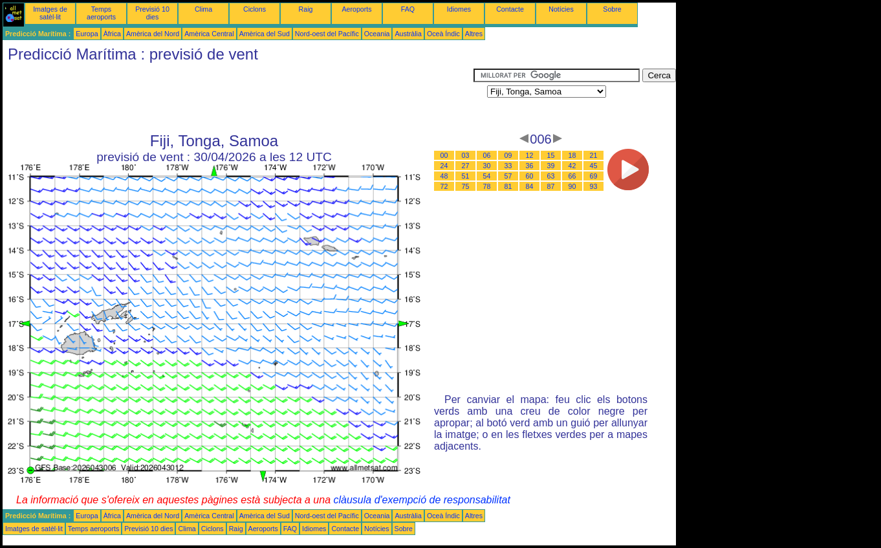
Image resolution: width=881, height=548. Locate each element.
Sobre (612, 9)
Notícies (561, 9)
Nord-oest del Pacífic (327, 34)
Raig (306, 9)
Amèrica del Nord (152, 34)
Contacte (510, 9)
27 (466, 166)
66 (572, 176)
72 (444, 186)
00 (444, 155)
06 (487, 155)
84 (530, 186)
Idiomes (459, 9)
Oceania (377, 34)
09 (508, 155)
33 (508, 166)
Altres (474, 34)
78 (487, 186)
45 (594, 166)
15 (551, 155)
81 (508, 186)
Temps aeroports (101, 13)
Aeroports (356, 9)
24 (444, 166)
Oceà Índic (443, 34)
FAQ (408, 9)
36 (530, 166)
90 (572, 186)
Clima (203, 9)
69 (594, 176)
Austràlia (408, 34)
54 (487, 176)
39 (551, 166)
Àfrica (112, 34)
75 (466, 186)
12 (530, 155)
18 (572, 155)
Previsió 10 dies (152, 13)
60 (530, 176)
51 (466, 176)
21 (594, 155)
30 (487, 166)
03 (466, 155)
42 (572, 166)
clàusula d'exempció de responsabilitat (421, 499)
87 (551, 186)
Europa (87, 34)
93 (594, 186)
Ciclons (254, 9)
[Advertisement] (238, 98)
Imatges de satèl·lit (50, 13)
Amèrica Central (209, 34)
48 (444, 176)
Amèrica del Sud (264, 34)
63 (551, 176)
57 (508, 176)
